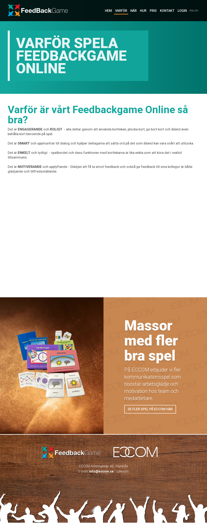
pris (153, 11)
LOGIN (182, 11)
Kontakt (167, 11)
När (133, 11)
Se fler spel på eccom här (150, 409)
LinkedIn (123, 471)
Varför (121, 11)
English (193, 11)
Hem (108, 11)
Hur (143, 11)
